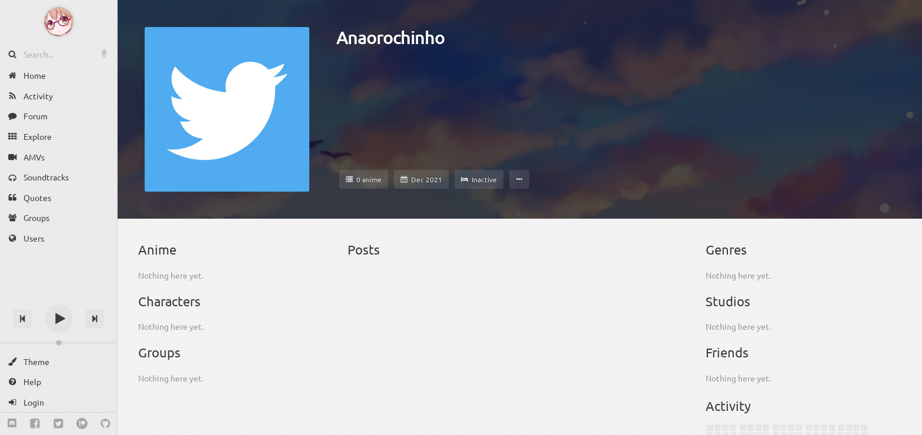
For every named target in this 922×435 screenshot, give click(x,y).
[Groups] (58, 218)
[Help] (58, 382)
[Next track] (94, 318)
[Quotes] (58, 198)
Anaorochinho (390, 38)
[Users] (58, 238)
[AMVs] (58, 156)
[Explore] (58, 136)
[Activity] (58, 96)
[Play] (59, 318)
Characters (169, 301)
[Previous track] (22, 318)
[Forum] (58, 116)
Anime (157, 249)
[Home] (58, 75)
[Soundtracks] (58, 177)
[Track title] (58, 297)
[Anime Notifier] (59, 21)
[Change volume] (58, 342)
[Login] (58, 402)
